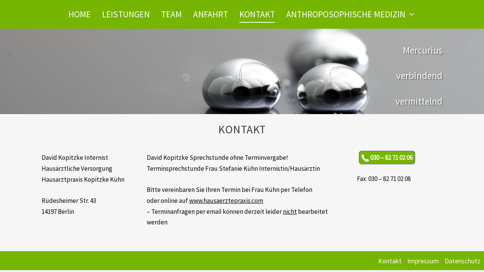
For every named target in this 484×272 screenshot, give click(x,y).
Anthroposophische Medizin (345, 14)
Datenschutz (462, 261)
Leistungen (126, 14)
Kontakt (257, 14)
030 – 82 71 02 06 (387, 157)
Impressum (423, 261)
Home (79, 14)
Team (171, 14)
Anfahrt (210, 14)
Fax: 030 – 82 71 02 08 (384, 179)
